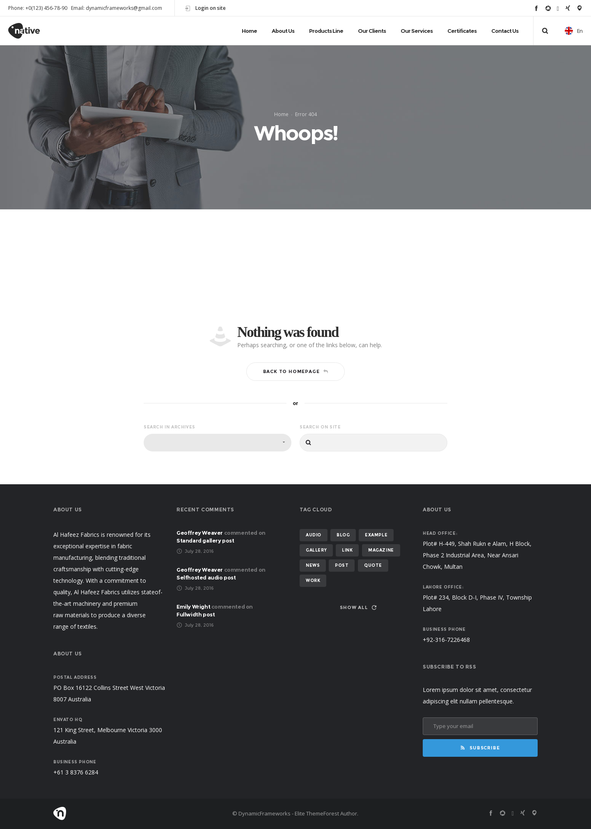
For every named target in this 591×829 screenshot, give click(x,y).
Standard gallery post (205, 540)
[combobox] (217, 442)
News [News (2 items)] (313, 565)
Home (281, 114)
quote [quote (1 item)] (373, 565)
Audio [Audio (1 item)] (313, 535)
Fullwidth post (195, 614)
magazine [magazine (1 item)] (381, 550)
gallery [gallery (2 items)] (316, 550)
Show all (358, 607)
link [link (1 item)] (347, 550)
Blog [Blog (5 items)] (343, 535)
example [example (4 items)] (376, 535)
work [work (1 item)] (313, 580)
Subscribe (479, 748)
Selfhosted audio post (206, 577)
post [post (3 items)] (341, 565)
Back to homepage (295, 371)
